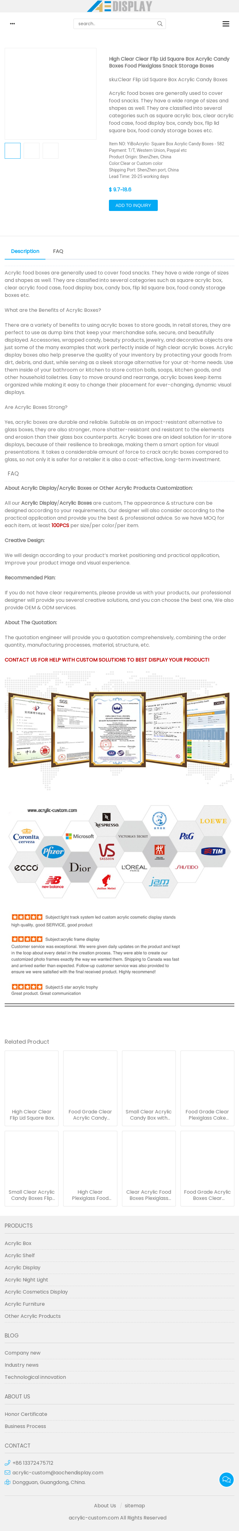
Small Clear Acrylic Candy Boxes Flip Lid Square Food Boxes (32, 1195)
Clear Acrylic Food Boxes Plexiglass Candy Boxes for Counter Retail (148, 1195)
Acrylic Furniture (25, 1304)
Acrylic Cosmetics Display (36, 1291)
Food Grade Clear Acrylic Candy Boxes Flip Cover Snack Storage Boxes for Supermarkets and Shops (90, 1115)
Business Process (25, 1426)
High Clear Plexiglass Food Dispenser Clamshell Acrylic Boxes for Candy (90, 1195)
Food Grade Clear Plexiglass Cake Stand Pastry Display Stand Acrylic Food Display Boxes (207, 1115)
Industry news (22, 1365)
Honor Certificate (26, 1414)
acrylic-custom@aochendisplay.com (57, 1472)
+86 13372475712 (32, 1463)
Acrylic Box (18, 1243)
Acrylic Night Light (26, 1279)
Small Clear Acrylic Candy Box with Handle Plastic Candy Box (149, 1115)
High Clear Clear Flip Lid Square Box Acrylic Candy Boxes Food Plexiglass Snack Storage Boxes (32, 1115)
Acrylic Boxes (75, 488)
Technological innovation (35, 1377)
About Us (105, 1505)
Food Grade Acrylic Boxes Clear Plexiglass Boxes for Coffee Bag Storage (207, 1195)
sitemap (135, 1505)
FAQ (58, 251)
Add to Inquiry (133, 205)
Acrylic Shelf (20, 1255)
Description (25, 251)
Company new (22, 1352)
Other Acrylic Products (127, 488)
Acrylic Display (39, 488)
